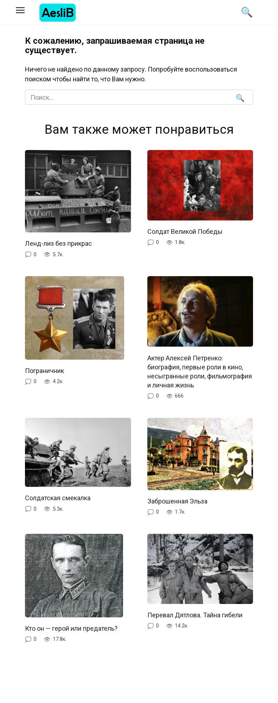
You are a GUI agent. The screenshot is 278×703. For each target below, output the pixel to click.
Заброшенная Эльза (177, 501)
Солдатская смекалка (57, 498)
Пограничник (45, 370)
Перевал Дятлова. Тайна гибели (195, 615)
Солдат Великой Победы (185, 231)
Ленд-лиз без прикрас (58, 243)
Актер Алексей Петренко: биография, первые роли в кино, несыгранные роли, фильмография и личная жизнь (199, 371)
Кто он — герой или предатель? (71, 628)
